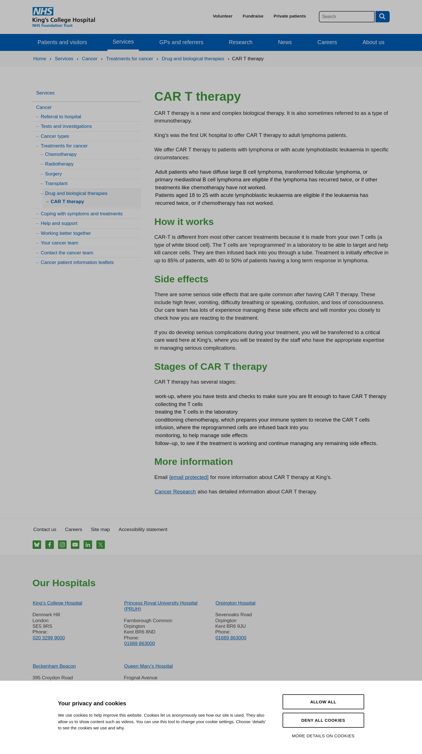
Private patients (290, 16)
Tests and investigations (66, 126)
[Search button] (383, 16)
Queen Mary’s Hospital (148, 666)
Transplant (56, 183)
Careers (327, 42)
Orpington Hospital (235, 603)
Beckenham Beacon (54, 666)
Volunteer (222, 16)
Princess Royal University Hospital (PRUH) (161, 605)
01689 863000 (139, 643)
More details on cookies (323, 735)
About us (373, 42)
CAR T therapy (67, 201)
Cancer (44, 107)
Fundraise (253, 16)
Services (123, 41)
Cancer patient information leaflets (77, 262)
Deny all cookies (323, 720)
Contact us (44, 529)
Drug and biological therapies (76, 193)
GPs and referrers (181, 42)
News (285, 42)
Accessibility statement (143, 529)
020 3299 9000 (49, 638)
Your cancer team (60, 243)
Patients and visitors (62, 42)
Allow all (323, 701)
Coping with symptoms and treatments (82, 213)
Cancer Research (175, 492)
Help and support (59, 223)
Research (241, 42)
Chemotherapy (61, 154)
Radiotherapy (59, 164)
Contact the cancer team (67, 252)
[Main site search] (347, 16)
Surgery (53, 174)
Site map (100, 529)
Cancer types (55, 136)
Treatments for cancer (64, 146)
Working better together (66, 233)
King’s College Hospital (57, 603)
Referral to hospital (61, 116)
